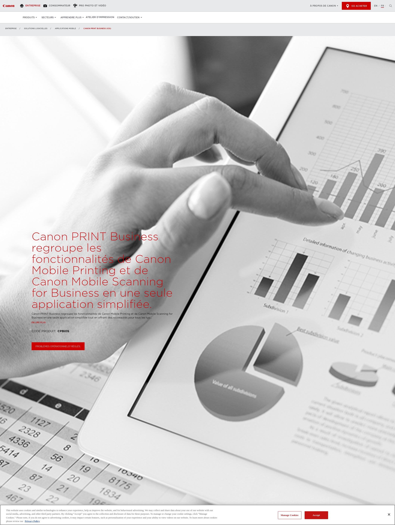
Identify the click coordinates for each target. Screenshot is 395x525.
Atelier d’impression (101, 17)
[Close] (389, 514)
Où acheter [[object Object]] (356, 6)
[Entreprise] (33, 6)
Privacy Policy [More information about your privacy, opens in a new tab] (32, 521)
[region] (197, 515)
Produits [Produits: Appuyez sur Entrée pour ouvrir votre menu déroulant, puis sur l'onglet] (29, 17)
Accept (316, 515)
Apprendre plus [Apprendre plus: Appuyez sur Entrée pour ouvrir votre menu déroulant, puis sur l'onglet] (71, 17)
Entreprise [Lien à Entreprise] (11, 28)
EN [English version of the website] (375, 6)
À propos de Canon (323, 6)
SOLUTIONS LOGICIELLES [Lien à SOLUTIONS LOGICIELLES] (35, 28)
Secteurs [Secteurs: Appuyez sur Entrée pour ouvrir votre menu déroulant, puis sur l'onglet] (48, 17)
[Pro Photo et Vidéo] (95, 6)
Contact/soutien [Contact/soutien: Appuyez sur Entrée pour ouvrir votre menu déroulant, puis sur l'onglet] (131, 17)
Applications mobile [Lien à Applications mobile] (65, 28)
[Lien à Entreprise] (8, 5)
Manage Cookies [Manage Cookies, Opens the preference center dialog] (289, 515)
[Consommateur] (61, 6)
